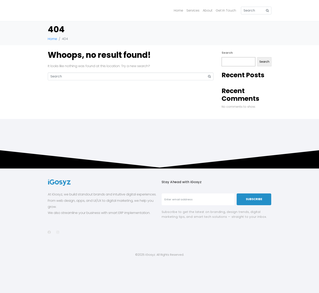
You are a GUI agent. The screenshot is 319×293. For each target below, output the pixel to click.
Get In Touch (226, 10)
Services (192, 10)
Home (178, 10)
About (207, 10)
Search (227, 53)
